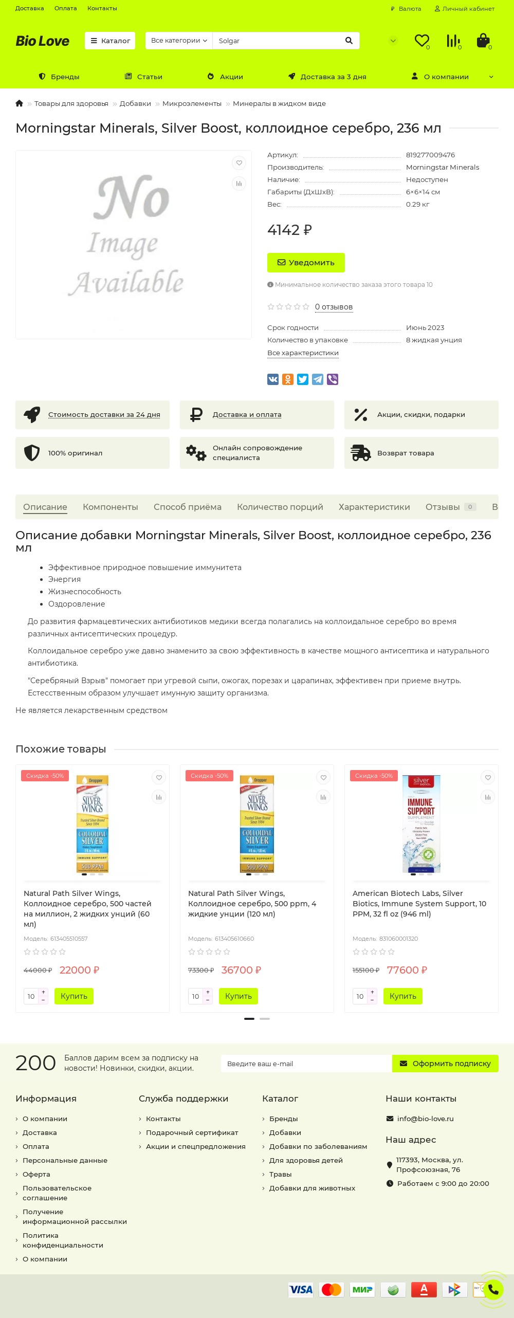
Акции (225, 76)
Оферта (36, 1174)
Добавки (135, 103)
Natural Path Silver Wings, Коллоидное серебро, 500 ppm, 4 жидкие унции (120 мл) (252, 904)
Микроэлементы (192, 103)
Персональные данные (65, 1160)
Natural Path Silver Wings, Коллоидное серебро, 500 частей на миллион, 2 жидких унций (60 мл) (88, 909)
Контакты (102, 8)
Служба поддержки (184, 1098)
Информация (46, 1098)
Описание (45, 507)
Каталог (110, 40)
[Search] (286, 40)
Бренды (59, 76)
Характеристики (374, 507)
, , (429, 1165)
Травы (280, 1174)
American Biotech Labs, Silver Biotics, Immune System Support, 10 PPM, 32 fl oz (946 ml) (419, 904)
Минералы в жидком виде (279, 103)
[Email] (306, 1063)
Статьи (143, 76)
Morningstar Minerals (443, 167)
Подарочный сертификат (192, 1132)
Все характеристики (303, 353)
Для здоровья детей (306, 1160)
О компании (440, 76)
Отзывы (451, 507)
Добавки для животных (312, 1188)
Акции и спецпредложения (196, 1146)
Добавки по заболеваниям (318, 1146)
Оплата (65, 8)
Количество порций (280, 507)
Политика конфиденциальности (63, 1240)
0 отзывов (334, 307)
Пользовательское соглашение (57, 1193)
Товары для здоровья (71, 103)
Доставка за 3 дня (327, 76)
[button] (249, 1019)
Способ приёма (188, 507)
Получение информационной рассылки (75, 1216)
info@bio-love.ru (425, 1118)
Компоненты (110, 507)
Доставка (29, 8)
